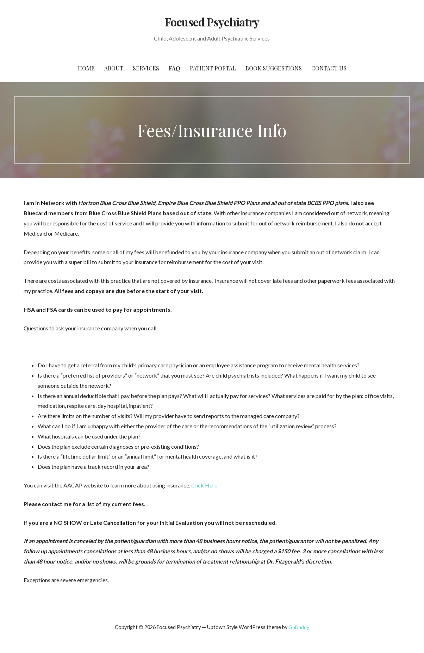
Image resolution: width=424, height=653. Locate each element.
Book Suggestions (273, 68)
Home (86, 68)
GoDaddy (298, 627)
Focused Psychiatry (212, 21)
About (113, 68)
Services (146, 68)
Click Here (204, 485)
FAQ (174, 68)
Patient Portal (213, 68)
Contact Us (329, 68)
